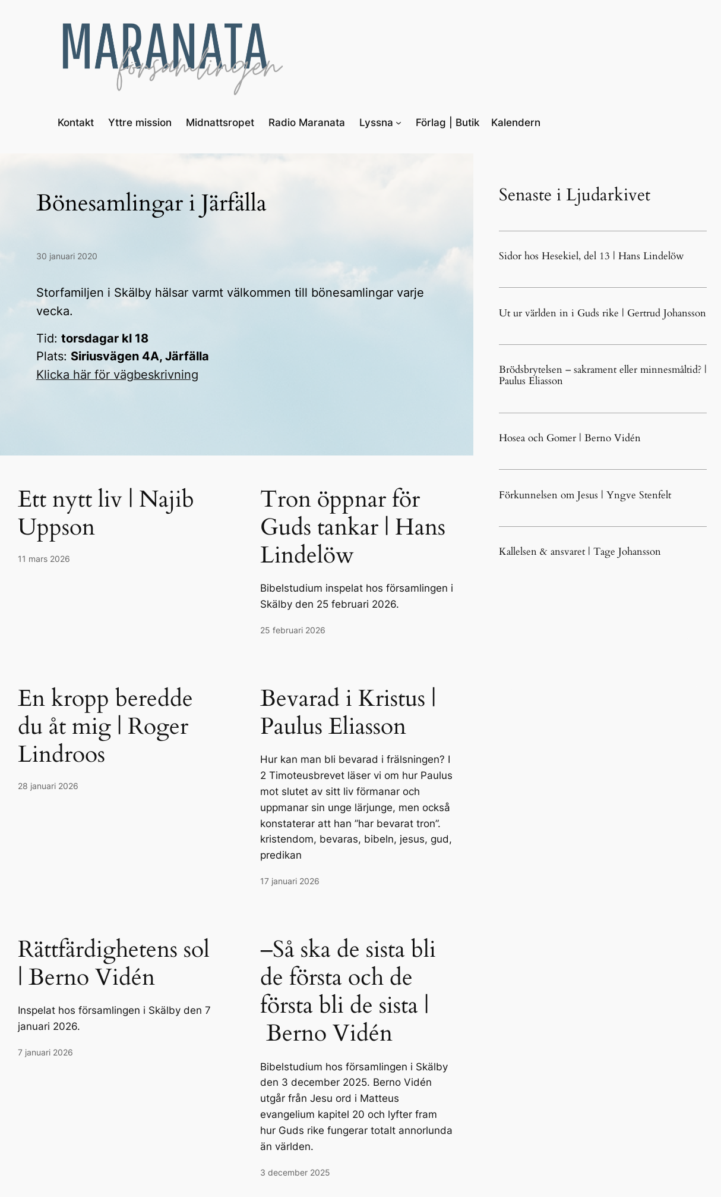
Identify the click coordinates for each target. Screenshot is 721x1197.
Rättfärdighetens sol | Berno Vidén (114, 963)
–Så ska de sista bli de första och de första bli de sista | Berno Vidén (348, 991)
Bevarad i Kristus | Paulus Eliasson (348, 712)
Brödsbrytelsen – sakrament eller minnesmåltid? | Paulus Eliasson (603, 375)
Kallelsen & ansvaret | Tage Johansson (580, 551)
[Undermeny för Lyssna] (398, 122)
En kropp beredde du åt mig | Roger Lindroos (105, 726)
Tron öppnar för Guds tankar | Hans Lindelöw (352, 527)
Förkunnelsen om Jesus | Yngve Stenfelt (585, 495)
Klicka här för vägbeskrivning (117, 374)
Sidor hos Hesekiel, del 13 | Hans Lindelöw (591, 256)
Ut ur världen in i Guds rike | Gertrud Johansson (602, 313)
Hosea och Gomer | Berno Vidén (570, 438)
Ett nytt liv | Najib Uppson (106, 513)
